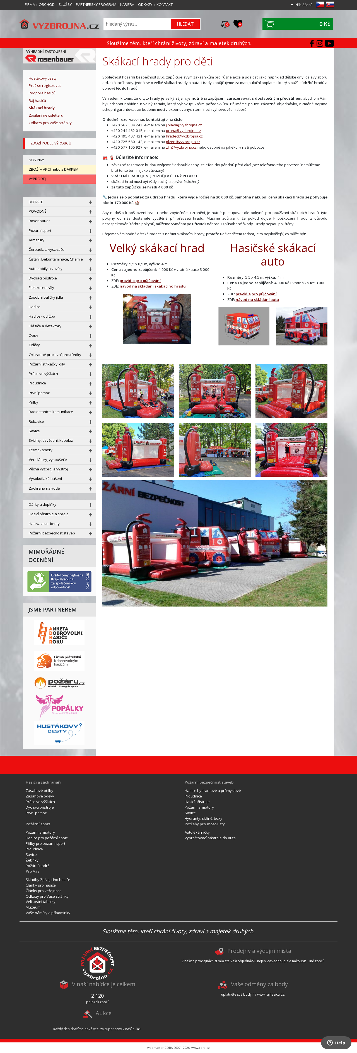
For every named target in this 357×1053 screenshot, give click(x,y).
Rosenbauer (39, 220)
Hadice (34, 306)
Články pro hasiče (41, 885)
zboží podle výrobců (50, 143)
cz (320, 4)
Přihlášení (303, 4)
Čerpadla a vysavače (46, 249)
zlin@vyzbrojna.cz (181, 147)
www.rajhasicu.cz (270, 994)
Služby (65, 4)
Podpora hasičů (42, 92)
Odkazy (145, 4)
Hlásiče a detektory (45, 325)
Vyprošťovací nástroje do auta (210, 837)
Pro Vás (32, 871)
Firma (30, 4)
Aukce (104, 1013)
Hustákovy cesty (43, 78)
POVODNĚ (37, 211)
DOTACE (36, 201)
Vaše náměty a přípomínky (48, 912)
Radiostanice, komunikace (51, 411)
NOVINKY (36, 159)
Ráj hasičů (37, 100)
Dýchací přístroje (43, 278)
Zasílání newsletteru (46, 115)
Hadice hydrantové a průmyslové (213, 790)
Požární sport (40, 230)
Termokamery (40, 449)
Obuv (33, 335)
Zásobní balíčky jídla (46, 297)
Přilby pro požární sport (45, 843)
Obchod (47, 4)
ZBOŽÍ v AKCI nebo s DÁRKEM (53, 169)
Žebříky (32, 860)
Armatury (36, 239)
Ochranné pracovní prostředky (55, 354)
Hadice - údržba (42, 316)
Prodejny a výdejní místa (259, 951)
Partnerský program (96, 4)
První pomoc (39, 392)
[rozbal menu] (90, 202)
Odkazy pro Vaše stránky (50, 122)
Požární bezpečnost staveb (52, 533)
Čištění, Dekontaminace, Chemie (56, 259)
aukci (136, 1029)
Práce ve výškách (43, 373)
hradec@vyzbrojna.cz (184, 136)
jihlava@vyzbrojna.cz (184, 124)
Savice (34, 430)
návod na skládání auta (257, 299)
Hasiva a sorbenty (44, 523)
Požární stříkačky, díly (47, 364)
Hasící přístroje (197, 801)
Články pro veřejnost (43, 890)
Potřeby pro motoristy (205, 823)
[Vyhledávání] (137, 23)
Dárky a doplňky (42, 504)
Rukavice (36, 421)
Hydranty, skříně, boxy (203, 818)
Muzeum (33, 907)
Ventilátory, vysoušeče (48, 459)
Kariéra (127, 4)
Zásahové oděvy (40, 796)
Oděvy (34, 344)
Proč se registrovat (45, 85)
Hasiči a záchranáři (43, 782)
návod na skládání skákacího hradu (153, 286)
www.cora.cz (200, 1048)
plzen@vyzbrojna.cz (183, 141)
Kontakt (164, 4)
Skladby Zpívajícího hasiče (48, 879)
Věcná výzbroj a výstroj (48, 469)
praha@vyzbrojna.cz (183, 130)
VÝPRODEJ (37, 178)
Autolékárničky (197, 832)
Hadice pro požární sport (46, 837)
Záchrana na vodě (44, 488)
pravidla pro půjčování (140, 280)
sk (329, 4)
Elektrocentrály (41, 287)
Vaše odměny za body (259, 984)
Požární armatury (199, 807)
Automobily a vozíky (45, 268)
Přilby (33, 402)
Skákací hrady (42, 107)
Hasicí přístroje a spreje (49, 513)
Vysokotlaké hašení (45, 478)
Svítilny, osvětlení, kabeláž (51, 440)
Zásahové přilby (39, 790)
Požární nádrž (37, 865)
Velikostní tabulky (41, 901)
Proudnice (37, 383)
